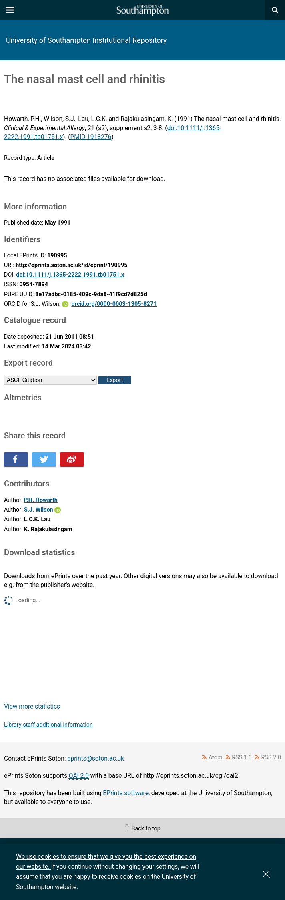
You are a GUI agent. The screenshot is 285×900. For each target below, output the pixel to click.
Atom (216, 757)
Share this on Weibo (72, 459)
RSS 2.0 (271, 757)
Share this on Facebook (16, 459)
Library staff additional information (48, 724)
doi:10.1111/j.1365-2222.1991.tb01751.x (70, 274)
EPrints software (126, 793)
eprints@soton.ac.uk (95, 758)
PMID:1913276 (91, 137)
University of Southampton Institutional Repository (86, 40)
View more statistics (32, 706)
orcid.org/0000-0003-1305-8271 (114, 304)
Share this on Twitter (44, 459)
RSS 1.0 (242, 757)
